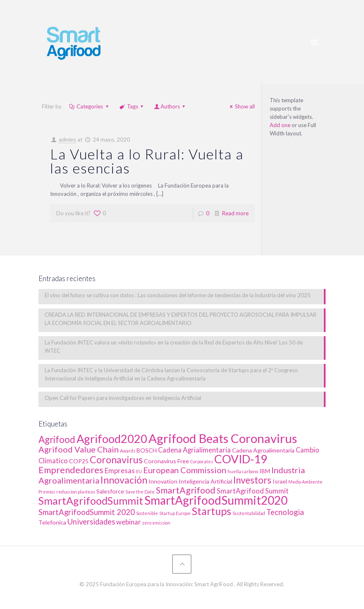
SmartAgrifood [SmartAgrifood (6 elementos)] (186, 490)
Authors (170, 106)
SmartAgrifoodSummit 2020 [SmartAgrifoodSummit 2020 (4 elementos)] (86, 512)
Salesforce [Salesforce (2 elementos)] (110, 491)
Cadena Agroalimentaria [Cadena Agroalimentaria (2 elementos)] (263, 450)
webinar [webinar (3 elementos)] (128, 522)
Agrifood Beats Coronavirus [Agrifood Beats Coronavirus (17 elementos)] (222, 438)
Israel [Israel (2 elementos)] (280, 481)
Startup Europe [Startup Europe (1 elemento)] (175, 513)
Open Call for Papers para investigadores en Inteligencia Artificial (123, 398)
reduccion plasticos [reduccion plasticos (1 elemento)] (75, 491)
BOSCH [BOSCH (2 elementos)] (146, 450)
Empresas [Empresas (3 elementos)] (120, 471)
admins (67, 139)
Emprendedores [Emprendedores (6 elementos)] (70, 470)
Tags (132, 106)
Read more (235, 213)
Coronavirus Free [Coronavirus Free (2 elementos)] (166, 461)
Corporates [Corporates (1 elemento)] (201, 461)
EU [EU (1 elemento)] (139, 471)
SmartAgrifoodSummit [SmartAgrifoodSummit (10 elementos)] (90, 500)
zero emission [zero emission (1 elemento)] (156, 522)
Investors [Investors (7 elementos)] (252, 480)
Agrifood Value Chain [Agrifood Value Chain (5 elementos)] (78, 449)
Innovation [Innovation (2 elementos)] (162, 481)
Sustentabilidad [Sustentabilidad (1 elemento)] (248, 513)
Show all (241, 106)
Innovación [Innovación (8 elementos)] (124, 480)
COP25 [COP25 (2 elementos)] (79, 461)
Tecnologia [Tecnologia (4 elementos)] (285, 512)
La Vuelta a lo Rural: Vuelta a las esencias (147, 160)
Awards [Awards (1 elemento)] (127, 450)
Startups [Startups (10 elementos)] (211, 511)
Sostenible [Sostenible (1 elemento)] (147, 513)
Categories (89, 106)
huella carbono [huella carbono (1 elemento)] (243, 471)
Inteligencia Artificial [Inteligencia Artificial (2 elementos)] (205, 481)
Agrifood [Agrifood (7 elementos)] (56, 439)
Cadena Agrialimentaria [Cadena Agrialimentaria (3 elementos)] (194, 450)
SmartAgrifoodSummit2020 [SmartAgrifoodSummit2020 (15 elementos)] (215, 500)
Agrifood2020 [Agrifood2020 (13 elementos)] (112, 438)
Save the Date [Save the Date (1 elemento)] (140, 491)
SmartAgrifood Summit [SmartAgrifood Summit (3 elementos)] (253, 491)
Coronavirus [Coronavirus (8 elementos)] (116, 459)
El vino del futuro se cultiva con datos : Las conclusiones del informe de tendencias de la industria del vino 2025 (178, 295)
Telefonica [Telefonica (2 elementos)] (52, 522)
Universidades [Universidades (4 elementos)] (91, 521)
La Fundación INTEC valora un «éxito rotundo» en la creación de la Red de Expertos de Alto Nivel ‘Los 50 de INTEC (174, 346)
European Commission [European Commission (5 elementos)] (184, 470)
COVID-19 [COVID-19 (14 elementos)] (240, 459)
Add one (280, 125)
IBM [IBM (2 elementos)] (264, 470)
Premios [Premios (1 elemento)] (46, 491)
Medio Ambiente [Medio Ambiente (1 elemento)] (305, 481)
